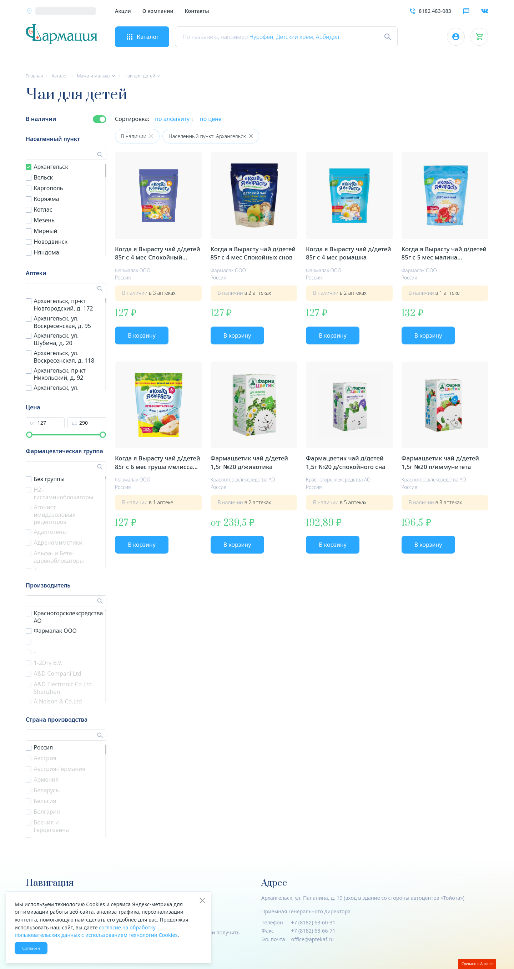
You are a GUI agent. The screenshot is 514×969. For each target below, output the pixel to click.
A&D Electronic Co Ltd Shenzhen (63, 688)
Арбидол (327, 37)
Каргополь (48, 188)
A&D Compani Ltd (57, 673)
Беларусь (46, 790)
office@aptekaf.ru (312, 939)
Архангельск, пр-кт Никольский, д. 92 (59, 374)
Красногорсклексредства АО (68, 617)
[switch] (99, 119)
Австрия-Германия (59, 769)
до (74, 422)
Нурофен (261, 37)
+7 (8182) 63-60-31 (313, 922)
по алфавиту (172, 119)
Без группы (49, 479)
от (32, 422)
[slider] (29, 434)
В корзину (142, 335)
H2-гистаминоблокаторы (63, 493)
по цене (211, 119)
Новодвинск (50, 242)
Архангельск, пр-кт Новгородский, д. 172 (63, 304)
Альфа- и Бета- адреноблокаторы (59, 557)
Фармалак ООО (55, 631)
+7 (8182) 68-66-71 (313, 930)
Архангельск (51, 167)
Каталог (60, 75)
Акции (123, 10)
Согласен (31, 948)
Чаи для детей (140, 75)
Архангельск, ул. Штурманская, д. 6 (59, 391)
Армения (46, 779)
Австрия (45, 758)
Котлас (43, 209)
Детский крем (294, 37)
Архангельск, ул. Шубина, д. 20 (56, 339)
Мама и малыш (93, 75)
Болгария (47, 812)
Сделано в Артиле (477, 963)
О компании (157, 10)
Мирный (45, 231)
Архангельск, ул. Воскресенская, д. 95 (62, 322)
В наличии (41, 119)
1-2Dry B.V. (48, 663)
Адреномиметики (58, 542)
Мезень (44, 220)
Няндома (46, 252)
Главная (34, 75)
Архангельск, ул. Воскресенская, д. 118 (64, 356)
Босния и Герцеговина (51, 826)
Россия (43, 747)
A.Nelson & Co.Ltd (58, 701)
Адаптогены (50, 532)
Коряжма (46, 199)
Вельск (43, 177)
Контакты (197, 10)
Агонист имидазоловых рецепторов (54, 514)
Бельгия (45, 801)
